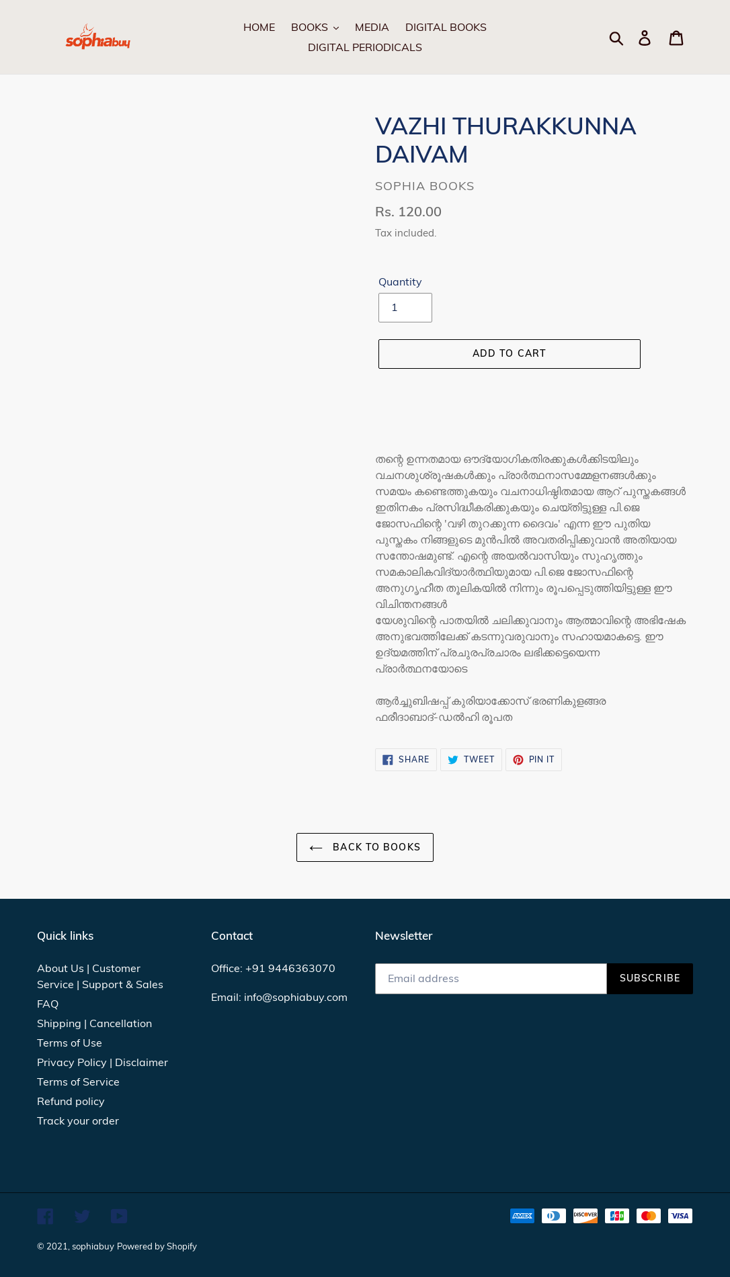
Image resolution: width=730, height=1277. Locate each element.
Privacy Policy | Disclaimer (102, 1062)
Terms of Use (69, 1042)
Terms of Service (78, 1081)
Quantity (400, 281)
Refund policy (71, 1101)
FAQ (47, 1003)
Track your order (78, 1120)
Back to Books (365, 847)
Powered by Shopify (157, 1246)
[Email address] (491, 978)
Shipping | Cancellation (94, 1023)
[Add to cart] (509, 354)
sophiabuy (93, 1246)
